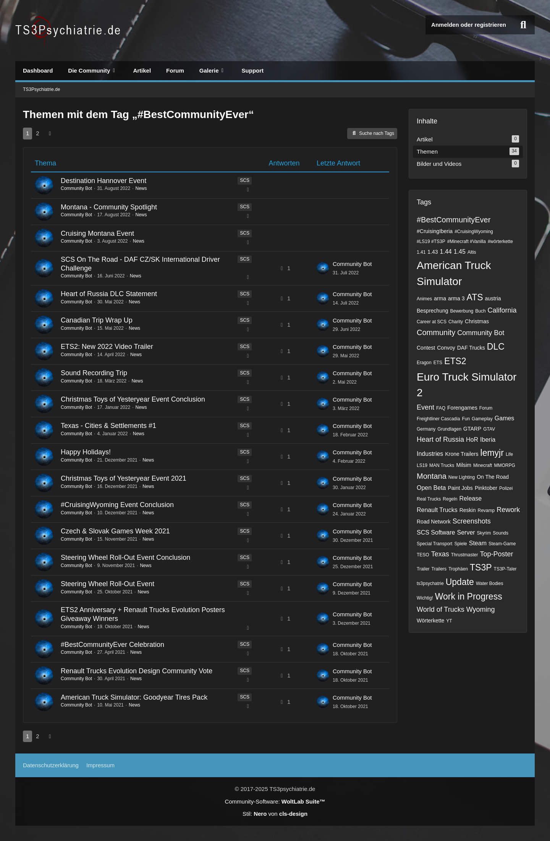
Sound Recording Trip (94, 373)
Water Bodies (489, 583)
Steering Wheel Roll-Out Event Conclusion (125, 557)
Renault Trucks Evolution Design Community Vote (136, 671)
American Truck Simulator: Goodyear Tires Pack (134, 697)
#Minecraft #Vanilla (466, 241)
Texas (440, 554)
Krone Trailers (461, 454)
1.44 (446, 251)
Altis (471, 252)
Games (504, 418)
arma (440, 298)
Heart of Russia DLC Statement (109, 294)
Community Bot (76, 188)
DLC (496, 347)
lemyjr (492, 453)
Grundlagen (449, 429)
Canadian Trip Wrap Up (97, 320)
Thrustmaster (464, 554)
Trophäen (458, 569)
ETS (438, 362)
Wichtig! (425, 598)
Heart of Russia (440, 439)
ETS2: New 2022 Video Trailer (107, 346)
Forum (486, 408)
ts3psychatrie (430, 583)
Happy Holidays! (86, 452)
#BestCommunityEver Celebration (112, 644)
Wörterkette (430, 620)
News (141, 188)
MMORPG (504, 465)
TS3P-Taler (505, 569)
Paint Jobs (460, 488)
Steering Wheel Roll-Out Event (107, 584)
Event (425, 407)
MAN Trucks (441, 465)
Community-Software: (275, 801)
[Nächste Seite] (50, 133)
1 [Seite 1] (27, 133)
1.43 (432, 252)
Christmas (477, 321)
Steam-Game (502, 543)
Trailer (423, 569)
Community (436, 332)
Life (509, 454)
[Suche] (523, 24)
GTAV (489, 429)
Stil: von (275, 813)
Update (460, 582)
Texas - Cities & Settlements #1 (108, 425)
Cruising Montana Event (97, 233)
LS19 (422, 465)
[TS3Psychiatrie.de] (69, 30)
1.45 (460, 251)
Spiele (460, 543)
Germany (426, 429)
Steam (478, 543)
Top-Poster (496, 554)
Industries (430, 453)
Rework (508, 510)
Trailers (439, 569)
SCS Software (436, 532)
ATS (475, 297)
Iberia (487, 439)
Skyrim (484, 533)
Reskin (467, 510)
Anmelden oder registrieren (468, 24)
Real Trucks (429, 499)
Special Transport (434, 543)
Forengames (462, 408)
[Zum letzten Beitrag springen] (323, 268)
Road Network (434, 522)
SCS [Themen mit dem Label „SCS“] (244, 180)
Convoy (446, 348)
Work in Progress (468, 596)
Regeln (450, 499)
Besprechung (432, 311)
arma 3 (456, 298)
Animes (424, 298)
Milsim (463, 465)
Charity (455, 321)
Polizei (506, 488)
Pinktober (486, 488)
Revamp (486, 510)
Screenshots (472, 521)
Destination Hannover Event (103, 181)
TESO (423, 554)
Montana (431, 476)
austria (493, 298)
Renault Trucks (437, 510)
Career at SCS (431, 321)
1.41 (421, 252)
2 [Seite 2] (37, 133)
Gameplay (482, 418)
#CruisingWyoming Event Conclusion (117, 505)
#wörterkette (500, 241)
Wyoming (480, 609)
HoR (472, 439)
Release (470, 498)
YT (449, 621)
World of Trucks (440, 609)
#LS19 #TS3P (431, 241)
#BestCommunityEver (453, 220)
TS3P (481, 567)
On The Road (493, 477)
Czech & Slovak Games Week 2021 (115, 531)
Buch (480, 311)
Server (466, 532)
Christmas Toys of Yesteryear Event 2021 (123, 478)
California (502, 310)
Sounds (500, 533)
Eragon (424, 362)
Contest (426, 348)
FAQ (440, 408)
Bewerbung (462, 311)
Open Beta (431, 488)
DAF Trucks (471, 348)
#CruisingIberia (435, 231)
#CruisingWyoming (474, 231)
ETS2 (455, 361)
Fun (466, 418)
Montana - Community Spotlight (109, 207)
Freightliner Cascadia (438, 418)
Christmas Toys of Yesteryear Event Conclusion (133, 399)
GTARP (472, 429)
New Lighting (461, 477)
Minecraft (482, 465)
